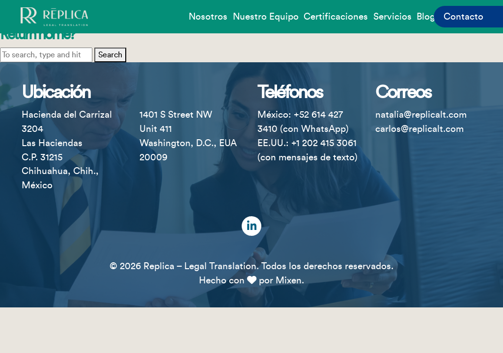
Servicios (392, 17)
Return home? (37, 34)
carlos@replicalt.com (419, 129)
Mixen (289, 280)
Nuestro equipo (266, 17)
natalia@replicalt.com (421, 115)
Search (110, 55)
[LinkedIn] (251, 226)
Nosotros (208, 17)
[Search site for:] (46, 55)
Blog (426, 17)
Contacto (463, 17)
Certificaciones (336, 17)
